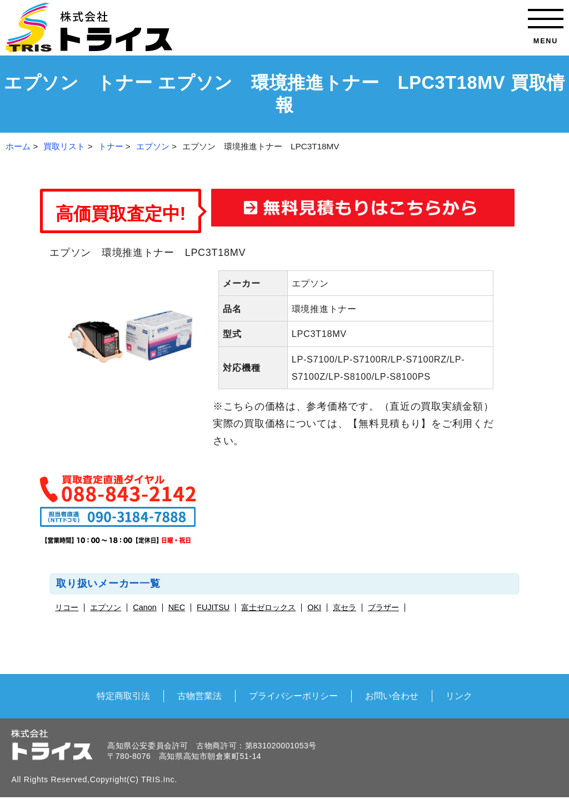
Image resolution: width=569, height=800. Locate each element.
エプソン (152, 146)
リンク (459, 696)
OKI (314, 607)
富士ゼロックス (268, 607)
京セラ (344, 607)
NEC (176, 607)
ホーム (18, 146)
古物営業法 (199, 696)
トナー (110, 146)
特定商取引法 (123, 696)
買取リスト (64, 146)
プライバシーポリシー (293, 696)
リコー (66, 607)
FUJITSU (213, 607)
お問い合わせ (391, 696)
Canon (144, 607)
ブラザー (383, 607)
